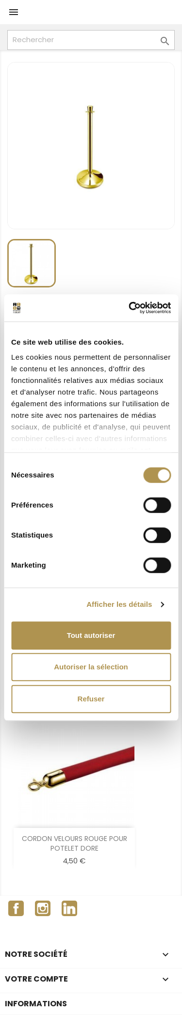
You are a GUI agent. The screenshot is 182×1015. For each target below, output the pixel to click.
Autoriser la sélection (91, 667)
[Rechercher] (91, 40)
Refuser (91, 699)
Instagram (42, 908)
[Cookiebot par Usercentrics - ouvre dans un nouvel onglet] (129, 307)
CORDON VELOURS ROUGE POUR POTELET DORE (74, 843)
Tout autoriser (91, 635)
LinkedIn (69, 908)
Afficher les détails (119, 604)
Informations (36, 1003)
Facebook (16, 908)
